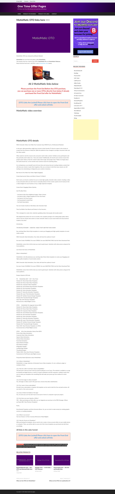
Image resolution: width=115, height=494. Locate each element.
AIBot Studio (77, 83)
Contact (54, 13)
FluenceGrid (77, 75)
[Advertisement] (86, 129)
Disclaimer (26, 1)
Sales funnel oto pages (30, 491)
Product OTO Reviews (29, 13)
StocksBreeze (77, 110)
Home (19, 13)
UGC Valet (76, 78)
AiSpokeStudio (77, 85)
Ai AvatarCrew (77, 93)
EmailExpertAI (77, 103)
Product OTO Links (43, 13)
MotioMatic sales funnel (32, 445)
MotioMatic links (44, 63)
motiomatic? (32, 447)
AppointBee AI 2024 (79, 108)
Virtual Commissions (79, 90)
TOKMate (76, 113)
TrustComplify (77, 115)
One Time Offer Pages (32, 6)
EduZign (76, 73)
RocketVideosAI (78, 70)
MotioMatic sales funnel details (47, 445)
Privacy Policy (32, 1)
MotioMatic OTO (28, 444)
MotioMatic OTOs (21, 445)
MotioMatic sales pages (22, 447)
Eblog (75, 118)
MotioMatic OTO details (38, 444)
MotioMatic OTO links (50, 444)
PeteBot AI (77, 98)
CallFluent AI (77, 80)
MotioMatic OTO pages (62, 444)
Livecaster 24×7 (78, 105)
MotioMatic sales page (61, 445)
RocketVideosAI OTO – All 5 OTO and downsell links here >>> (24, 469)
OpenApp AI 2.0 (78, 88)
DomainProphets (78, 100)
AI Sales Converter (79, 95)
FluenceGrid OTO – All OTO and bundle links (61, 468)
